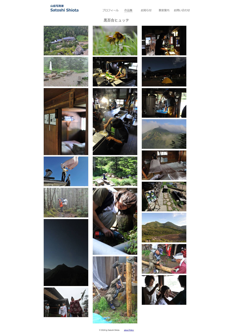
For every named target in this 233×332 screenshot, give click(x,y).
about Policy (129, 330)
